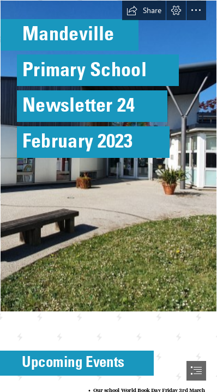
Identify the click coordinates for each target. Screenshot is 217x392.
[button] (144, 10)
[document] (108, 196)
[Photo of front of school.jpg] (108, 156)
